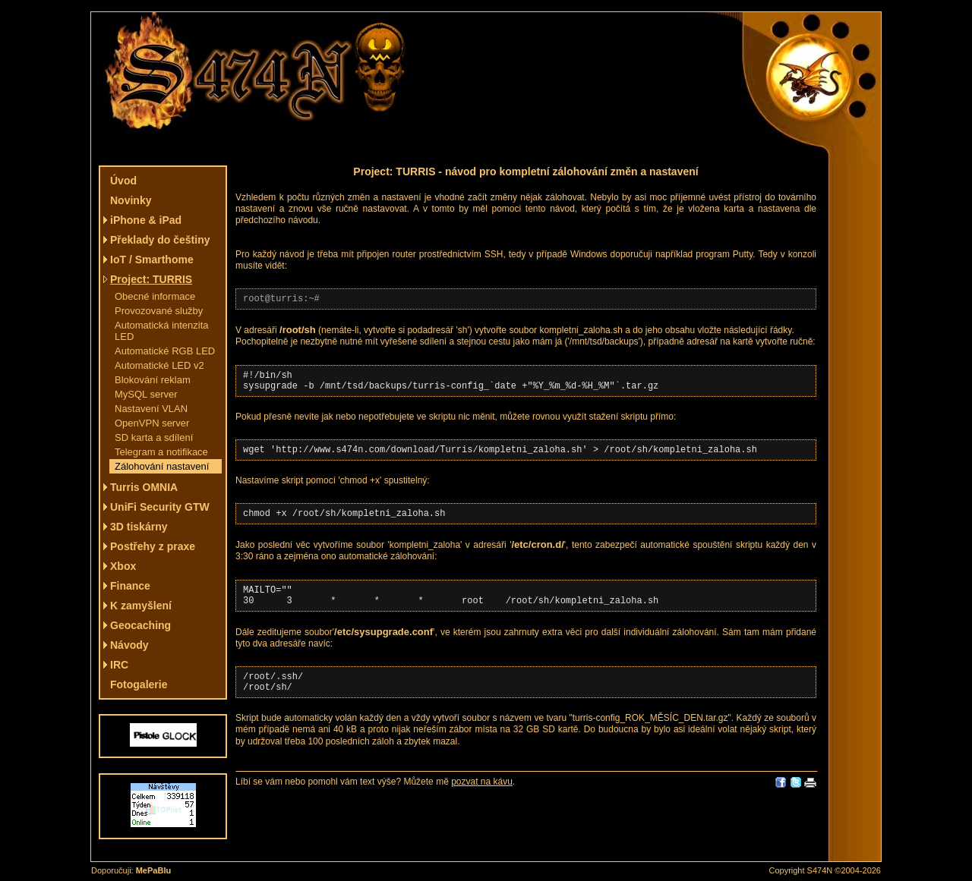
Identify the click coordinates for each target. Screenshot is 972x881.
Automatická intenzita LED (162, 330)
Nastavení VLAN (151, 408)
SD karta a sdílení (154, 437)
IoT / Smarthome (152, 259)
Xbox (123, 566)
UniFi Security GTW (160, 507)
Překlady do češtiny (160, 240)
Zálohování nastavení (162, 466)
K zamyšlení (141, 605)
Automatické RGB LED (165, 351)
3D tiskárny (138, 527)
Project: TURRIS (151, 279)
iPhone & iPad (145, 220)
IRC (119, 665)
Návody (129, 645)
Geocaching (140, 625)
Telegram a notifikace (161, 452)
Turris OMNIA (144, 487)
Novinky (130, 200)
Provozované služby (159, 310)
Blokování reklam (153, 379)
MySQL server (146, 394)
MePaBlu (153, 870)
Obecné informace (155, 296)
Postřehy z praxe (152, 546)
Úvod (123, 181)
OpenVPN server (152, 423)
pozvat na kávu (482, 802)
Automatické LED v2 (159, 365)
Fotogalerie (138, 684)
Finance (130, 586)
